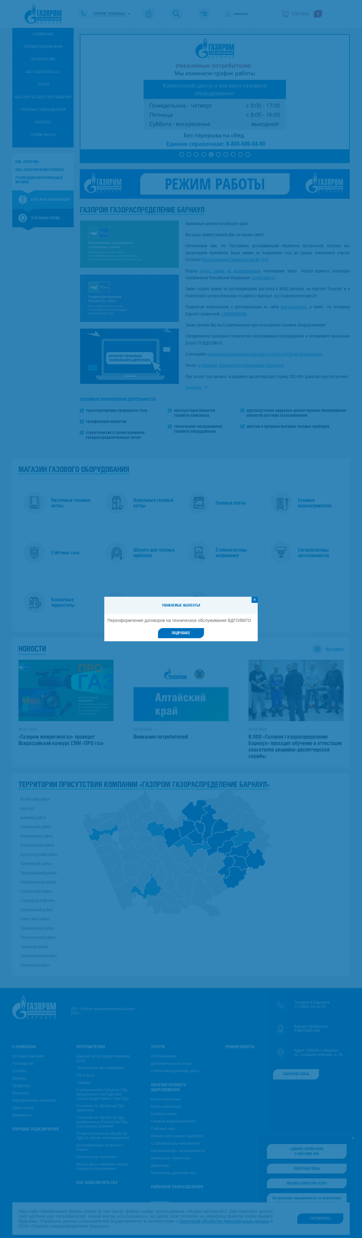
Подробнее (181, 633)
